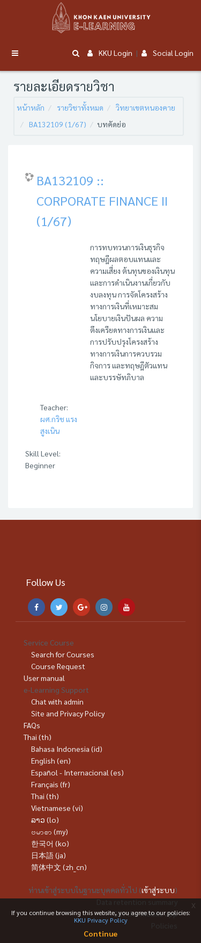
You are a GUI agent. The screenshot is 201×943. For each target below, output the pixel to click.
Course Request (58, 666)
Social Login (167, 52)
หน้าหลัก (30, 107)
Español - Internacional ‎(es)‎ (77, 772)
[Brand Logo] (101, 17)
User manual (44, 678)
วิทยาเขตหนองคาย (145, 107)
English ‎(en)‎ (51, 760)
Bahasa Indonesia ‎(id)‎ (66, 748)
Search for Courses (62, 654)
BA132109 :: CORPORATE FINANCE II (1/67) (102, 200)
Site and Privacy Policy (68, 713)
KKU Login (109, 52)
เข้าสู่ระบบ (158, 890)
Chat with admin (57, 701)
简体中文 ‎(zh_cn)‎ (59, 867)
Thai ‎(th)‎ (37, 737)
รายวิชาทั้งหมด (80, 107)
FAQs (32, 725)
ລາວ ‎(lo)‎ (45, 819)
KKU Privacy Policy (101, 920)
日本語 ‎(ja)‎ (48, 855)
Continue (100, 933)
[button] (76, 53)
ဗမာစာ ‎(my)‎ (49, 831)
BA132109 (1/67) (57, 124)
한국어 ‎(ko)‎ (50, 843)
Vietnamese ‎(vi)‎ (57, 808)
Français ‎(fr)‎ (50, 784)
